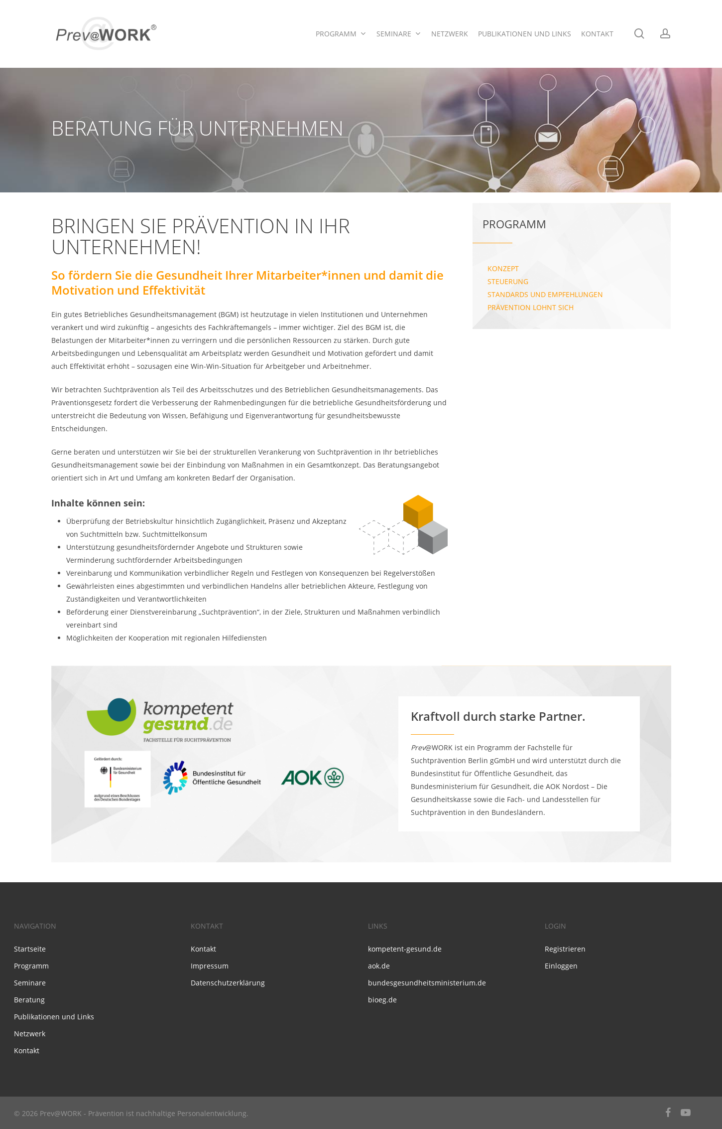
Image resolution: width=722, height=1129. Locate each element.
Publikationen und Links (54, 1016)
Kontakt (26, 1050)
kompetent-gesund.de (405, 949)
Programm (31, 965)
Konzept (503, 268)
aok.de (379, 965)
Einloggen (561, 965)
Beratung (29, 999)
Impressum (210, 965)
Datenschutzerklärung (228, 982)
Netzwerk (29, 1033)
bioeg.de (382, 999)
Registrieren (565, 949)
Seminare (30, 982)
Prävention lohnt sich (530, 307)
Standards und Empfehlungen (545, 294)
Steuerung (507, 281)
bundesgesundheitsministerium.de (427, 982)
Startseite (30, 949)
